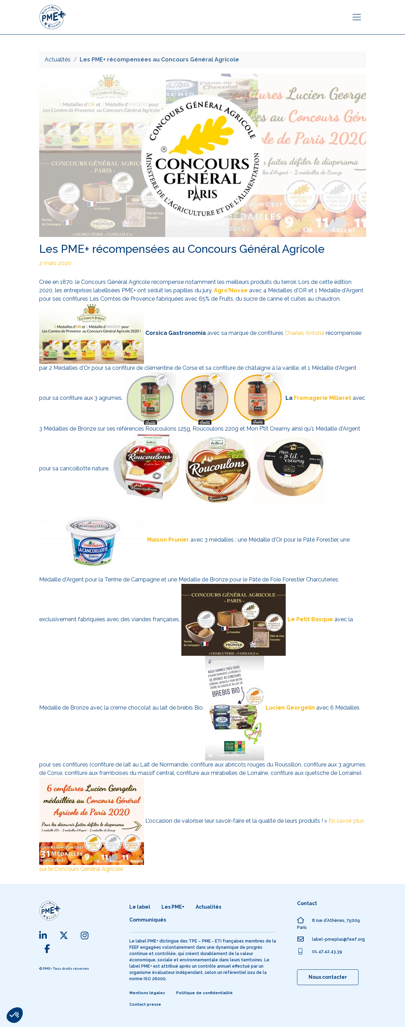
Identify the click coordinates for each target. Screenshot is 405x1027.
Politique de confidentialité (204, 993)
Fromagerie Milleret (321, 398)
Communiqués (147, 920)
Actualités (58, 59)
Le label (139, 907)
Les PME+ (173, 907)
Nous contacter (328, 977)
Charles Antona (304, 333)
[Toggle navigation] (356, 17)
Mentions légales (147, 993)
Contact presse (145, 1004)
